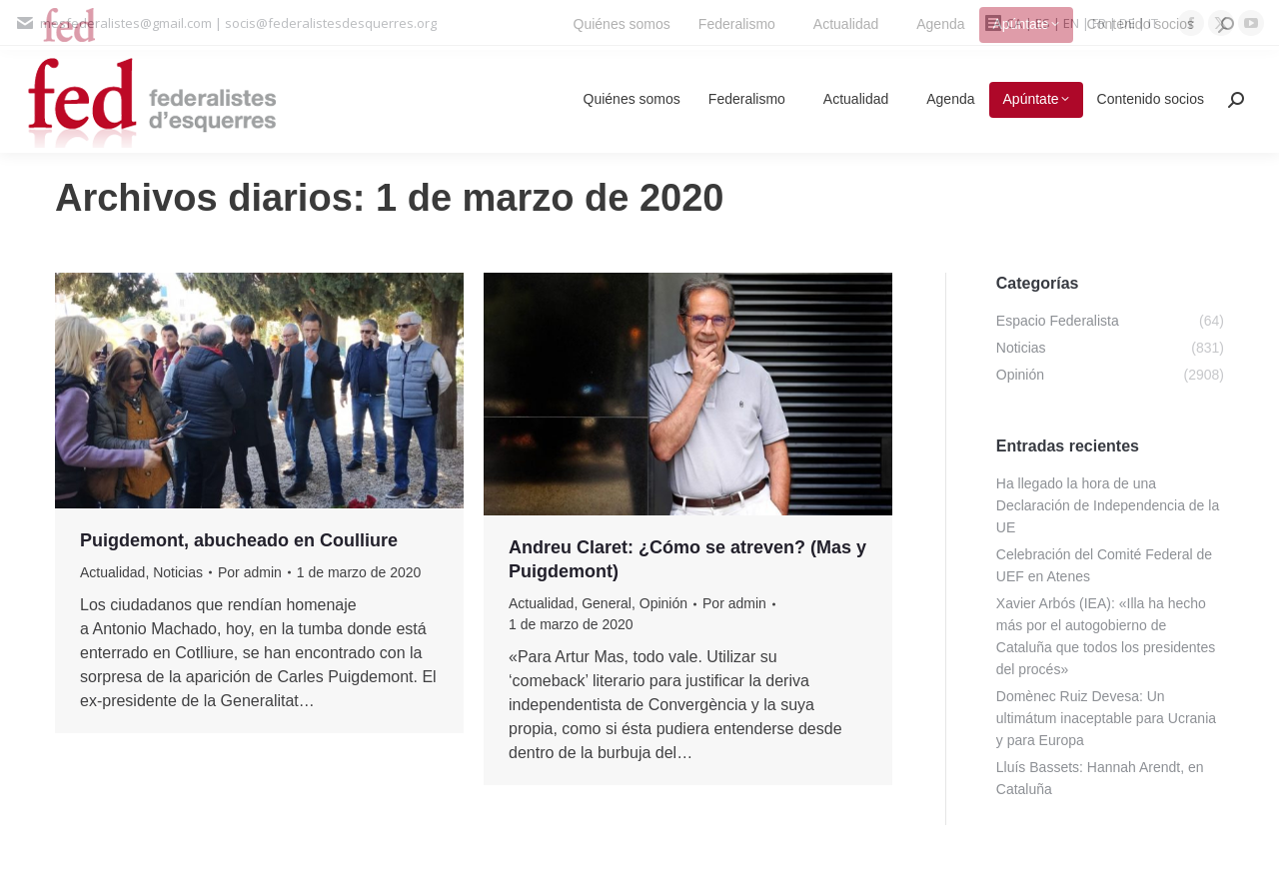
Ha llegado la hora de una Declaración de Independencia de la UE (1107, 505)
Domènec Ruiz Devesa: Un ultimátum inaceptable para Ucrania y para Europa (1106, 718)
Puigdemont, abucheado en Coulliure (239, 540)
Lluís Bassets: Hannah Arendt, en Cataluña (1100, 778)
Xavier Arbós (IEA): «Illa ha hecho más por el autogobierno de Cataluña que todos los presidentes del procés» (1105, 636)
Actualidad (112, 572)
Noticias (178, 572)
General (607, 603)
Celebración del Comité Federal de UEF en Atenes (1104, 565)
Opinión (663, 603)
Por (250, 572)
